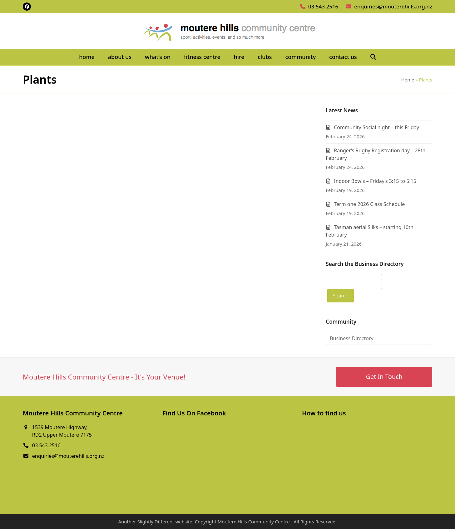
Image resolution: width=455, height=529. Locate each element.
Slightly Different (155, 521)
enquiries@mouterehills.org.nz (393, 6)
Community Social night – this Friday (376, 127)
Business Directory (351, 338)
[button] (373, 57)
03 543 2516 (323, 6)
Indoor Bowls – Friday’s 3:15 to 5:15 (375, 181)
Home (407, 79)
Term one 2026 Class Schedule (369, 204)
